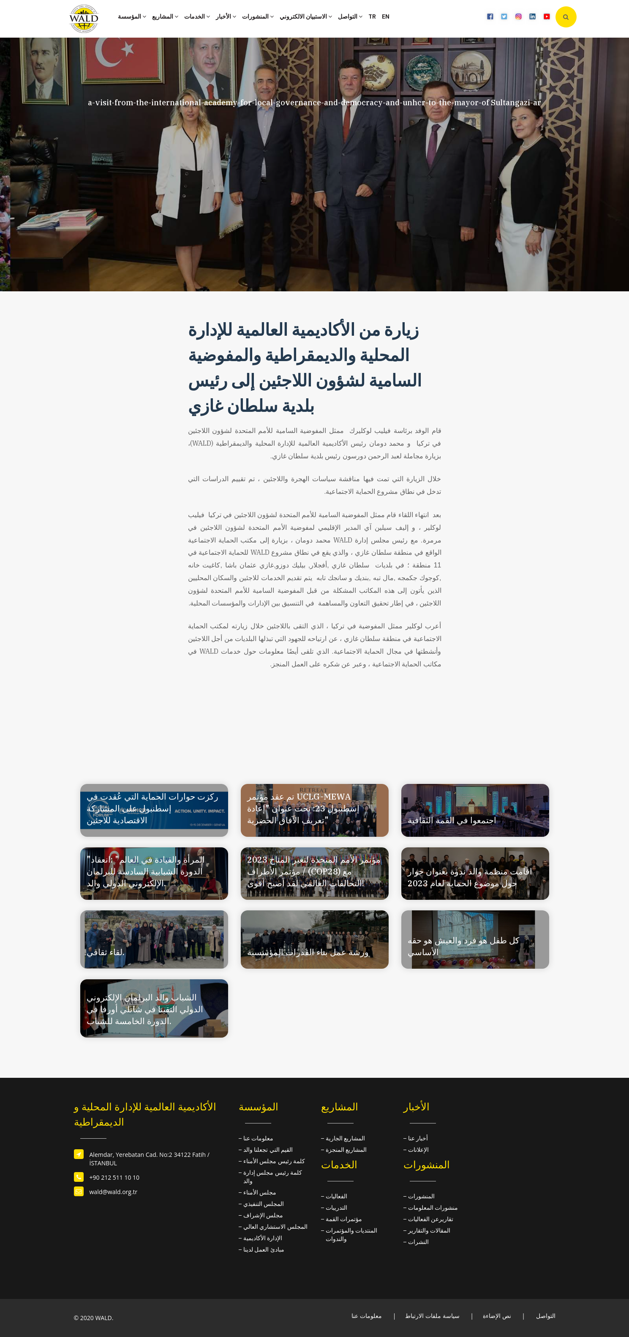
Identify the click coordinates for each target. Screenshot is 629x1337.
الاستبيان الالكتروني (306, 16)
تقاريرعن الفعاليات (431, 1219)
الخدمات (197, 16)
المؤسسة (132, 16)
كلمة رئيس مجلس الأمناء (274, 1161)
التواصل (350, 16)
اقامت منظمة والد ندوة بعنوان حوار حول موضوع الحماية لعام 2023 (470, 877)
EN (385, 16)
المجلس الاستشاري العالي (275, 1226)
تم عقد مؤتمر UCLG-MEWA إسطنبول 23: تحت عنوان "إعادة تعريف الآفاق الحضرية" (303, 808)
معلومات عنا (258, 1138)
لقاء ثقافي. (106, 952)
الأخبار (226, 16)
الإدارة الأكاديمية (263, 1238)
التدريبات (336, 1207)
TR (372, 16)
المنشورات (258, 16)
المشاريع (165, 16)
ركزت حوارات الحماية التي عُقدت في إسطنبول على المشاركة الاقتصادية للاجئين (152, 808)
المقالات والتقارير (429, 1230)
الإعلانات (418, 1149)
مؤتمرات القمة (344, 1219)
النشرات (418, 1242)
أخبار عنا (418, 1138)
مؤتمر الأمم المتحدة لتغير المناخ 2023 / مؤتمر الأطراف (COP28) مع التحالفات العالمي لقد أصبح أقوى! (314, 871)
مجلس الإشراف (263, 1215)
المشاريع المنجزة (346, 1149)
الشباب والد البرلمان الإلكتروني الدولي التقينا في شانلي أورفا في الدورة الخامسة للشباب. (145, 1009)
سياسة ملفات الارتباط (432, 1316)
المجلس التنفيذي (263, 1204)
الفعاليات (336, 1196)
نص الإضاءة (497, 1316)
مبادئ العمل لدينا (263, 1249)
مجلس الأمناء (260, 1192)
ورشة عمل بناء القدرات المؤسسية (308, 952)
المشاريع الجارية (345, 1138)
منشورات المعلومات (433, 1207)
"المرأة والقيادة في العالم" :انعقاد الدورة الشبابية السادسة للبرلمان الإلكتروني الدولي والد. (146, 871)
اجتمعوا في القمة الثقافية (452, 820)
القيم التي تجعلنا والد (268, 1149)
